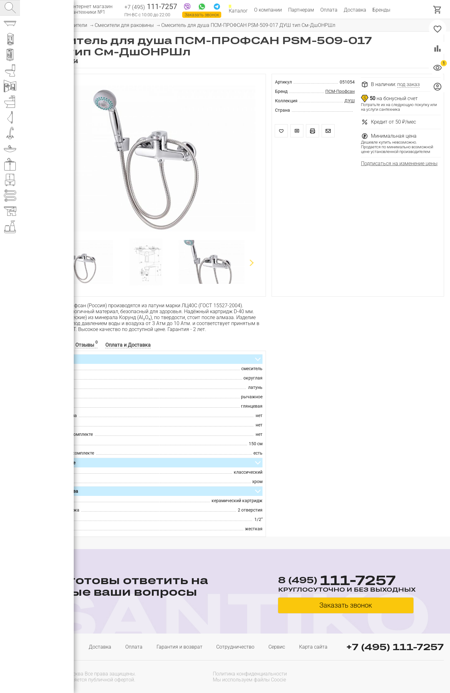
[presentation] (404, 676)
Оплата (329, 10)
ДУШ (349, 100)
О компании (268, 10)
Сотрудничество (235, 647)
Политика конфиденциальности (250, 674)
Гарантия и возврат (179, 647)
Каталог (238, 10)
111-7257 (150, 7)
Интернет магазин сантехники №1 (91, 9)
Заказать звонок (202, 14)
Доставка (355, 10)
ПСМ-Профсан (340, 91)
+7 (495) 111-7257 (395, 647)
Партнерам (301, 10)
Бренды (381, 10)
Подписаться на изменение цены (399, 163)
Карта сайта (313, 647)
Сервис (276, 647)
